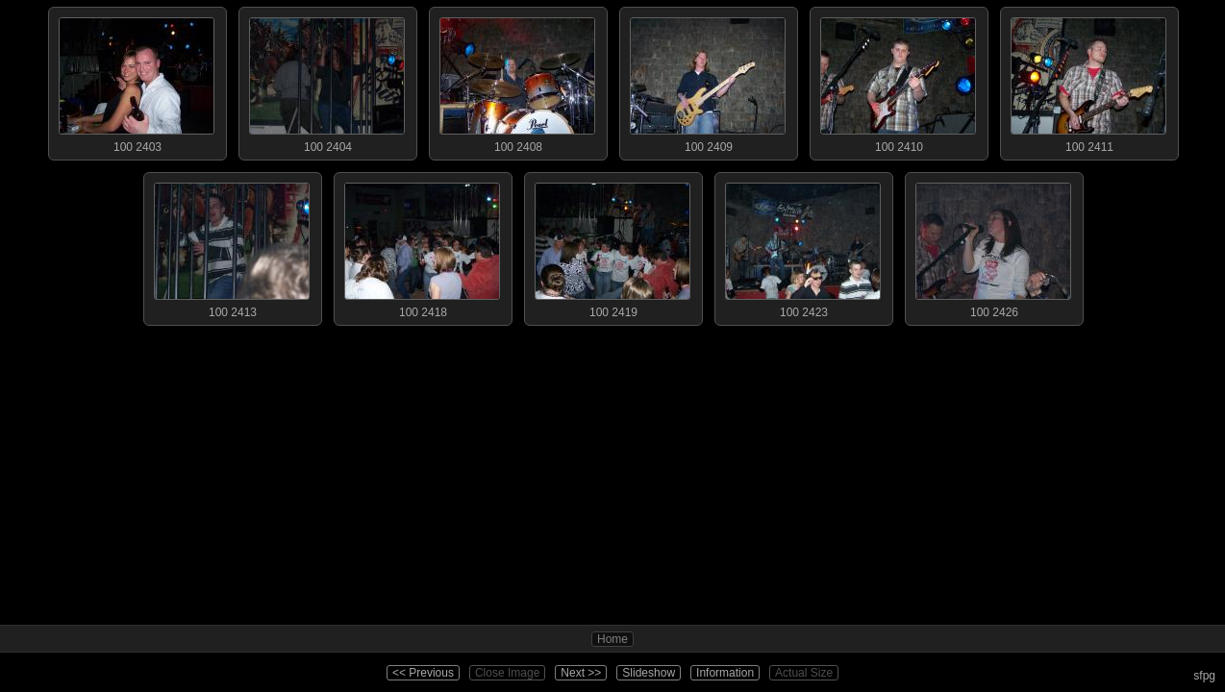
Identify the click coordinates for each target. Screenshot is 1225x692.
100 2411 (1088, 81)
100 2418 (422, 246)
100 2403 (136, 81)
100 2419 (612, 246)
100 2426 (993, 246)
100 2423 (802, 246)
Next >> (581, 673)
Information (725, 673)
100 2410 (898, 81)
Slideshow (648, 673)
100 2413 (231, 246)
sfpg (1204, 675)
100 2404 (326, 81)
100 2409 (707, 81)
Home (612, 639)
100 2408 (517, 81)
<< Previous (423, 673)
